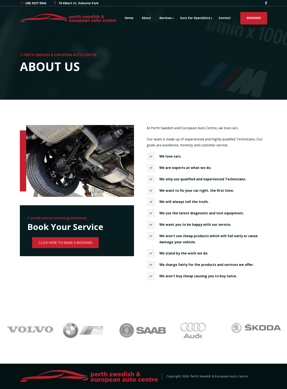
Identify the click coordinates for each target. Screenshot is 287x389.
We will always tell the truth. (184, 201)
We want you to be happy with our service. (195, 224)
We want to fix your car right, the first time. (196, 190)
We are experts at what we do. (185, 167)
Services (165, 18)
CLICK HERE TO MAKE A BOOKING (65, 242)
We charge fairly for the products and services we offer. (206, 264)
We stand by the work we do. (183, 253)
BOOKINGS (254, 18)
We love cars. (170, 156)
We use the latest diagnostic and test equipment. (201, 213)
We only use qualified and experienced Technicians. (202, 179)
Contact (225, 18)
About (146, 18)
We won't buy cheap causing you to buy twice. (198, 276)
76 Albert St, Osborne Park (76, 3)
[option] (31, 329)
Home (129, 18)
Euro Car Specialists (195, 18)
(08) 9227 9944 (33, 3)
